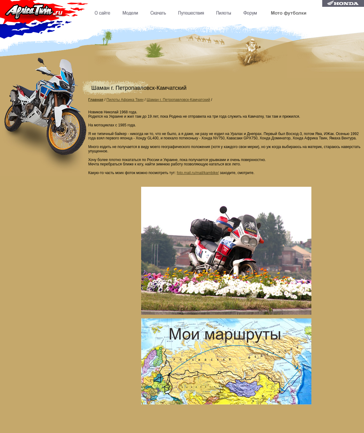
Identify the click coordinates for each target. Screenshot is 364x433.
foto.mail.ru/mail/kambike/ (198, 173)
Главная (95, 100)
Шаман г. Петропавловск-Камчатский (178, 100)
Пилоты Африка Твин (125, 100)
